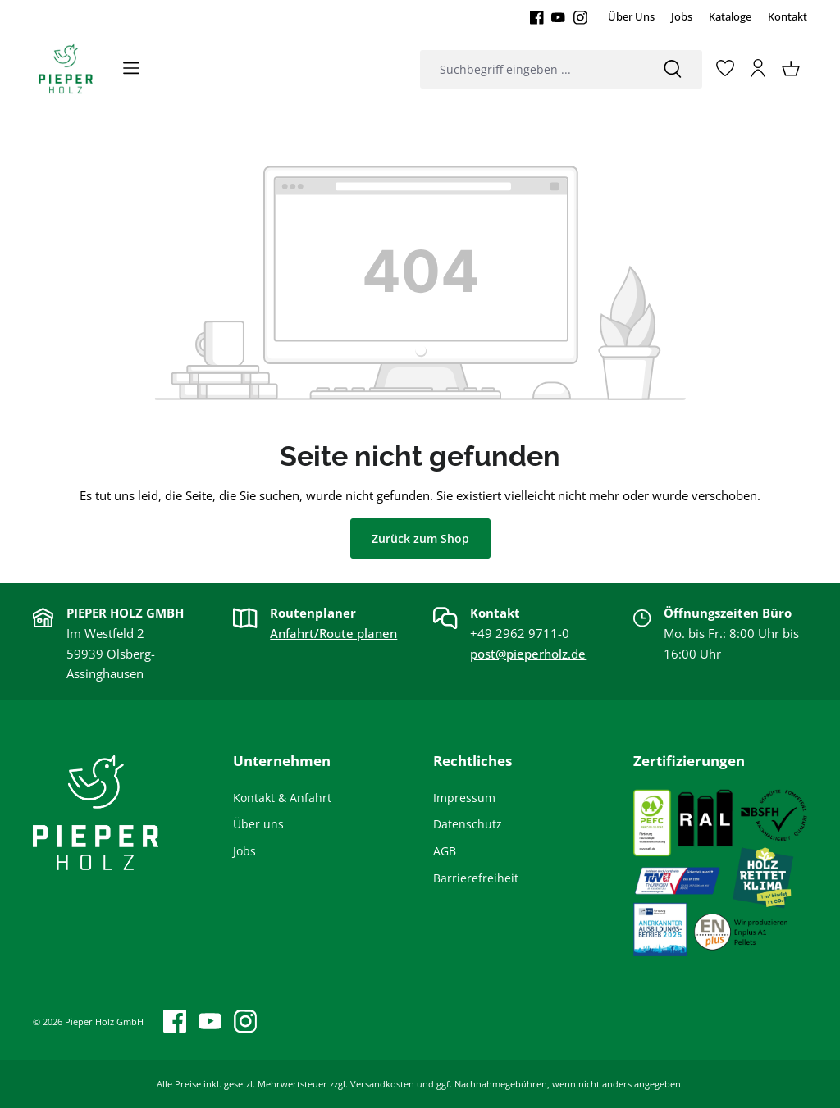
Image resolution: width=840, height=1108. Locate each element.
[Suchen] (672, 69)
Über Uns (631, 16)
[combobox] (531, 69)
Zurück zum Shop (420, 538)
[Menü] (131, 68)
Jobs (681, 16)
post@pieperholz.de (528, 653)
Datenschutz (467, 824)
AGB (444, 851)
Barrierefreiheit (475, 878)
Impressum (464, 797)
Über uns (258, 824)
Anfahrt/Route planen (333, 633)
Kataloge (730, 16)
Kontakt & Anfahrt (282, 797)
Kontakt (787, 16)
